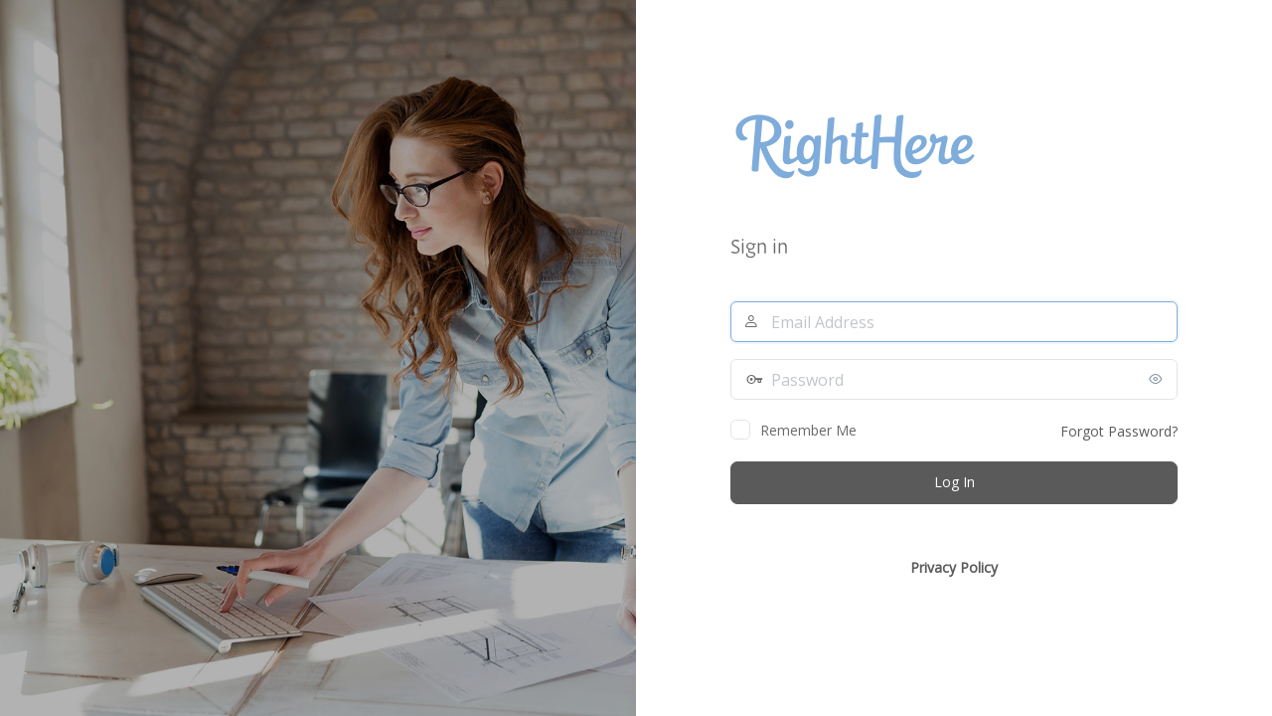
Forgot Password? (1119, 431)
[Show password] (1158, 379)
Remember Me (808, 430)
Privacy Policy (954, 567)
